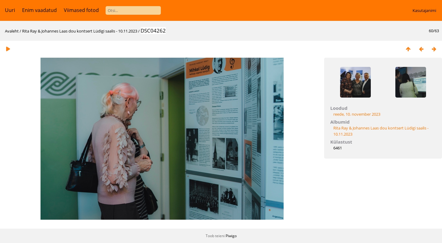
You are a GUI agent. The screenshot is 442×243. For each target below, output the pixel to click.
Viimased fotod (81, 10)
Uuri (10, 10)
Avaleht (12, 31)
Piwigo (231, 235)
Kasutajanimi (424, 10)
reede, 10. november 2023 (356, 114)
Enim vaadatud (39, 10)
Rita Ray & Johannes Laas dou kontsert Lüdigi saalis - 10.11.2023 (79, 31)
